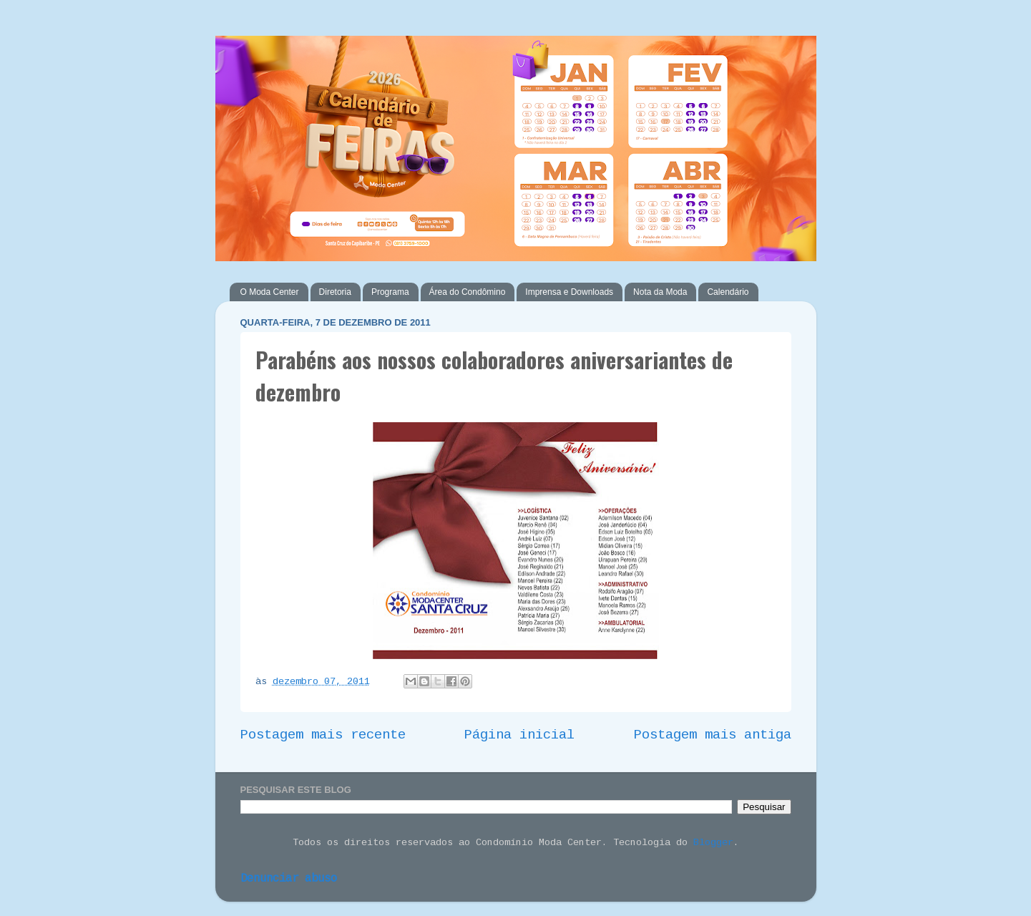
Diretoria (335, 292)
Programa (390, 292)
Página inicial (519, 735)
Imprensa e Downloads (569, 292)
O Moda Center (269, 292)
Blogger (713, 842)
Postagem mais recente (323, 735)
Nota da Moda (660, 292)
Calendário (727, 292)
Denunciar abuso (288, 878)
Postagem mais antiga (712, 735)
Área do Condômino (467, 292)
